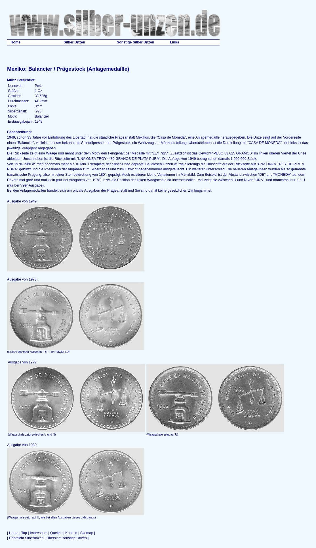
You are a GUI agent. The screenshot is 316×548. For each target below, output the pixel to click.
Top (24, 533)
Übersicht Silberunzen (26, 538)
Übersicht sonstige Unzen (67, 538)
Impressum (38, 533)
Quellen (56, 533)
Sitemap (86, 533)
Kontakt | (72, 533)
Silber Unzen (74, 42)
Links (174, 42)
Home (15, 42)
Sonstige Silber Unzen (135, 42)
